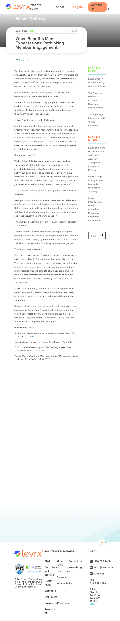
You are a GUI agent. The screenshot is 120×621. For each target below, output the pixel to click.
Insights (77, 7)
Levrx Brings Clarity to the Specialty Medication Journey (95, 184)
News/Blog (75, 567)
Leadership (63, 571)
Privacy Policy (22, 584)
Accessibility (64, 583)
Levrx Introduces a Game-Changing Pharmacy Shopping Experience (95, 209)
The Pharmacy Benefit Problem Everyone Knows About (96, 100)
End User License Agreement (27, 585)
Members (50, 590)
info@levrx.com (97, 567)
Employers (51, 597)
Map (92, 604)
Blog (32, 31)
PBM (47, 561)
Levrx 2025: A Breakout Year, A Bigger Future (96, 82)
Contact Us (96, 7)
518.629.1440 (97, 561)
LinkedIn (97, 573)
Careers (61, 577)
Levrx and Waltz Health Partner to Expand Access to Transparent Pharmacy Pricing (97, 158)
